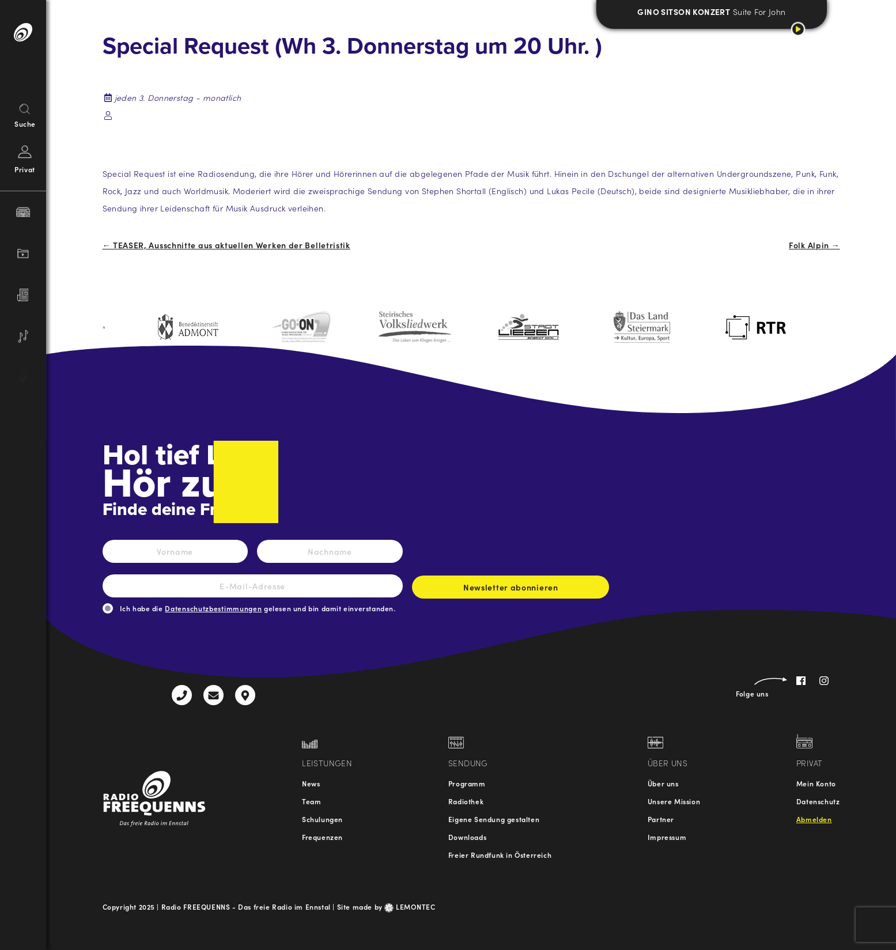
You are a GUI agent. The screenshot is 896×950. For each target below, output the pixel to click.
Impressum (667, 837)
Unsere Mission (674, 801)
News (311, 783)
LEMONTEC (409, 906)
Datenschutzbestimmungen (213, 608)
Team (311, 801)
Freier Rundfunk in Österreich (499, 855)
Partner (661, 819)
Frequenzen (322, 837)
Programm (467, 783)
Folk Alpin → (814, 245)
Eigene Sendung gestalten (493, 819)
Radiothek (465, 801)
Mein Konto (816, 783)
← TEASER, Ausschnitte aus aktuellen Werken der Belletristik (226, 245)
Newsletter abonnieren (510, 590)
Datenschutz (818, 801)
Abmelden (814, 819)
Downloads (467, 837)
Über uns (663, 783)
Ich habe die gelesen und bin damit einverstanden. (258, 608)
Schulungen (322, 819)
